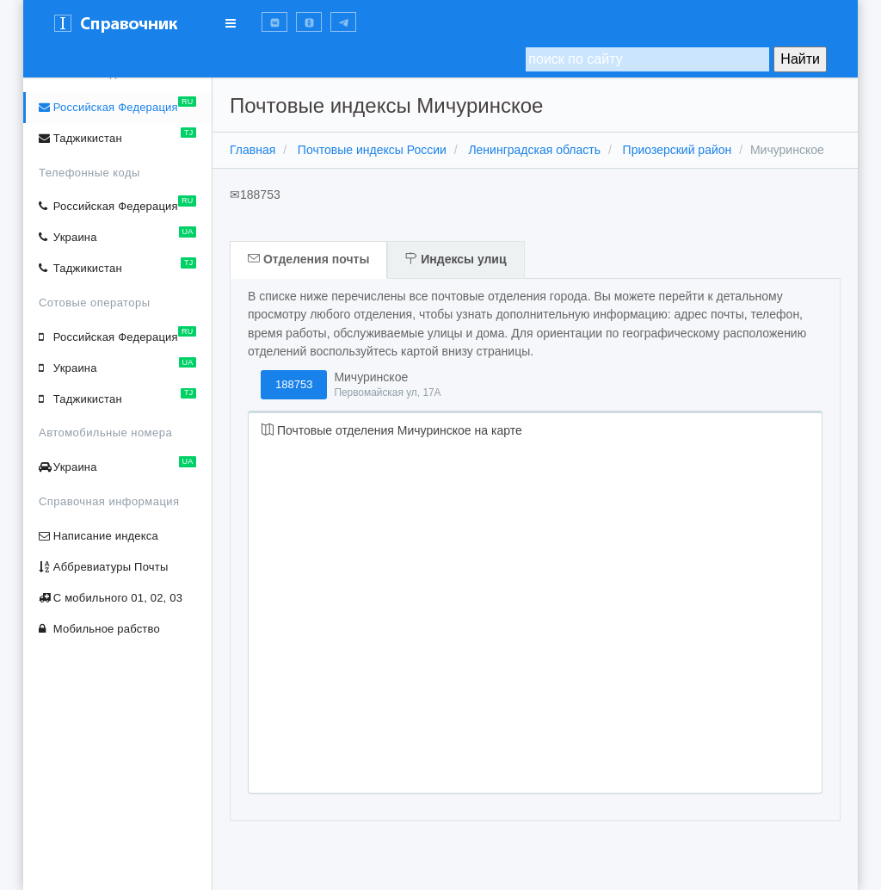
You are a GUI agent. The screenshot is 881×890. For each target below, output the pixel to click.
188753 (293, 384)
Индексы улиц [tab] (455, 259)
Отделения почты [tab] (308, 259)
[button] (274, 22)
